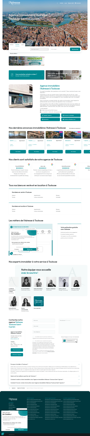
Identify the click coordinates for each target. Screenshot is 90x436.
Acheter (61, 3)
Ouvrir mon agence (12, 407)
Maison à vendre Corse (31, 419)
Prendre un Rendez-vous (69, 119)
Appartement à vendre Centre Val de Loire (52, 412)
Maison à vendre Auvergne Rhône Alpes (34, 399)
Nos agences (11, 403)
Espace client (71, 3)
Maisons (13, 195)
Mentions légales (17, 354)
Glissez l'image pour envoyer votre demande (70, 336)
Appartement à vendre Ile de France (51, 410)
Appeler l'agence (46, 115)
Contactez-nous (11, 405)
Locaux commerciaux (38, 197)
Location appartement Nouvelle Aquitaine (70, 406)
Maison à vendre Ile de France (32, 410)
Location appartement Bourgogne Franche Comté (71, 401)
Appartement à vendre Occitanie (50, 414)
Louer (65, 3)
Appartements (37, 195)
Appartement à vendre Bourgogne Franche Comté (53, 401)
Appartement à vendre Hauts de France (52, 409)
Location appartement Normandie (69, 404)
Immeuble (58, 197)
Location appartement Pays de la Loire (70, 415)
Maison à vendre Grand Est (31, 407)
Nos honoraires (17, 350)
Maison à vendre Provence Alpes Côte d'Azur (35, 417)
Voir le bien (18, 151)
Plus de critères (14, 53)
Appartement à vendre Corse (50, 419)
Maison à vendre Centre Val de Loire (33, 412)
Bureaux (58, 195)
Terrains (13, 197)
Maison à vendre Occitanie (31, 414)
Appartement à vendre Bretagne (50, 402)
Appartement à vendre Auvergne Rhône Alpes (53, 399)
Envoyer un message (68, 115)
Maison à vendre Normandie (32, 404)
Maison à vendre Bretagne (31, 402)
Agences (13, 388)
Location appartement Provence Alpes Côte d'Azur (72, 417)
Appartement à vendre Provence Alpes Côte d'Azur (54, 417)
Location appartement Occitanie (68, 414)
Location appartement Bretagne (68, 402)
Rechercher (75, 49)
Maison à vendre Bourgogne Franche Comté (34, 401)
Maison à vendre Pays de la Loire (32, 415)
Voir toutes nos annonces (75, 128)
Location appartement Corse (68, 419)
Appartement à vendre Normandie (51, 404)
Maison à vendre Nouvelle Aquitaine (33, 406)
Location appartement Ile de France (69, 410)
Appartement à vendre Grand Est (50, 407)
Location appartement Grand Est (69, 407)
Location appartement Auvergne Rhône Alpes (71, 399)
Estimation (45, 119)
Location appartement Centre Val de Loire (70, 412)
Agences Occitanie (21, 388)
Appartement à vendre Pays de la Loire (51, 415)
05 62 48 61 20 (15, 339)
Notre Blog (11, 408)
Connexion (78, 3)
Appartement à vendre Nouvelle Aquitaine (52, 406)
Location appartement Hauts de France (70, 409)
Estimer (12, 44)
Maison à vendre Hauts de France (32, 409)
